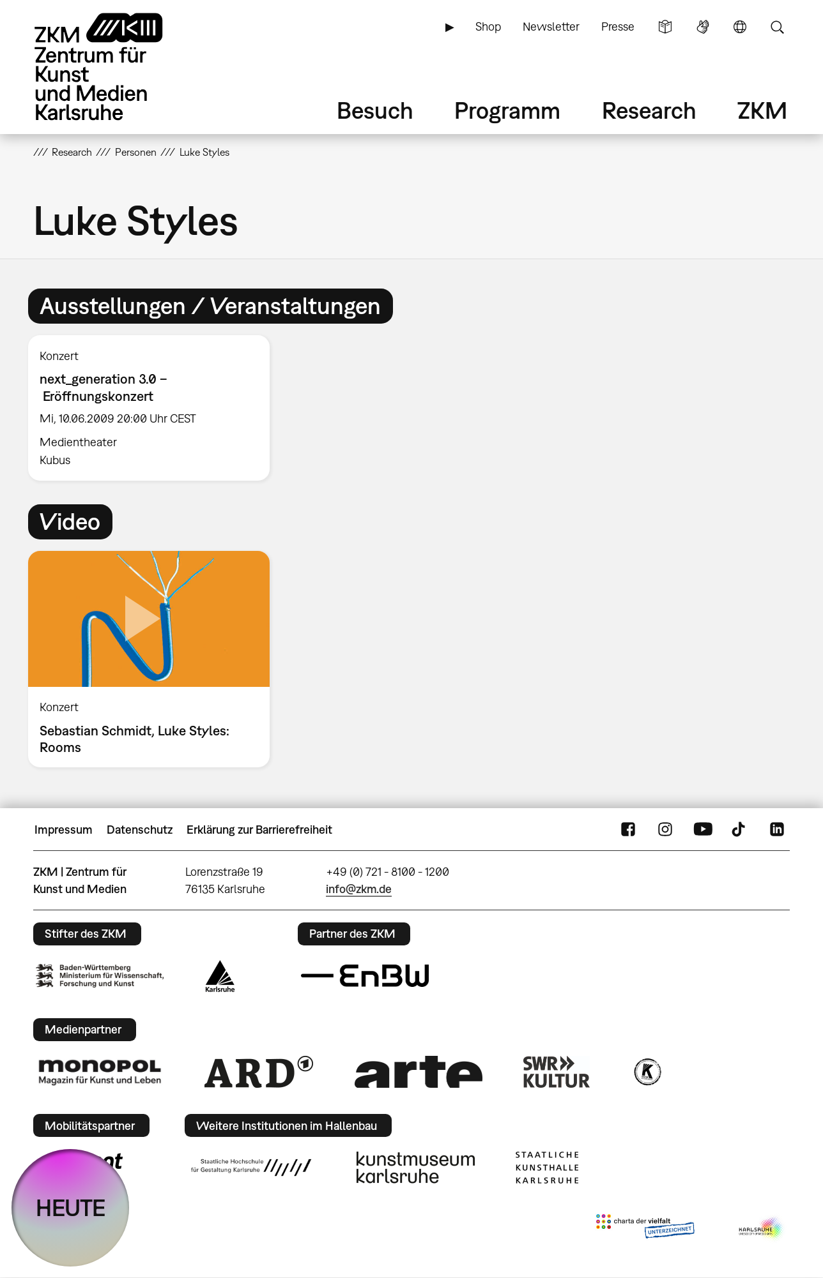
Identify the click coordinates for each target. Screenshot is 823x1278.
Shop (488, 26)
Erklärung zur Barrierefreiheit (259, 829)
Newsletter (551, 26)
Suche (777, 26)
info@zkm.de (359, 889)
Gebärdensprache (703, 26)
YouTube (703, 830)
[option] (154, 408)
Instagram (665, 830)
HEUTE (70, 1207)
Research (649, 110)
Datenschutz (140, 829)
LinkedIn (777, 830)
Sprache (740, 26)
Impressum (64, 829)
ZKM (762, 110)
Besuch (375, 110)
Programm (507, 110)
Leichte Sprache (665, 26)
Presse (618, 26)
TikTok (740, 830)
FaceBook (628, 830)
